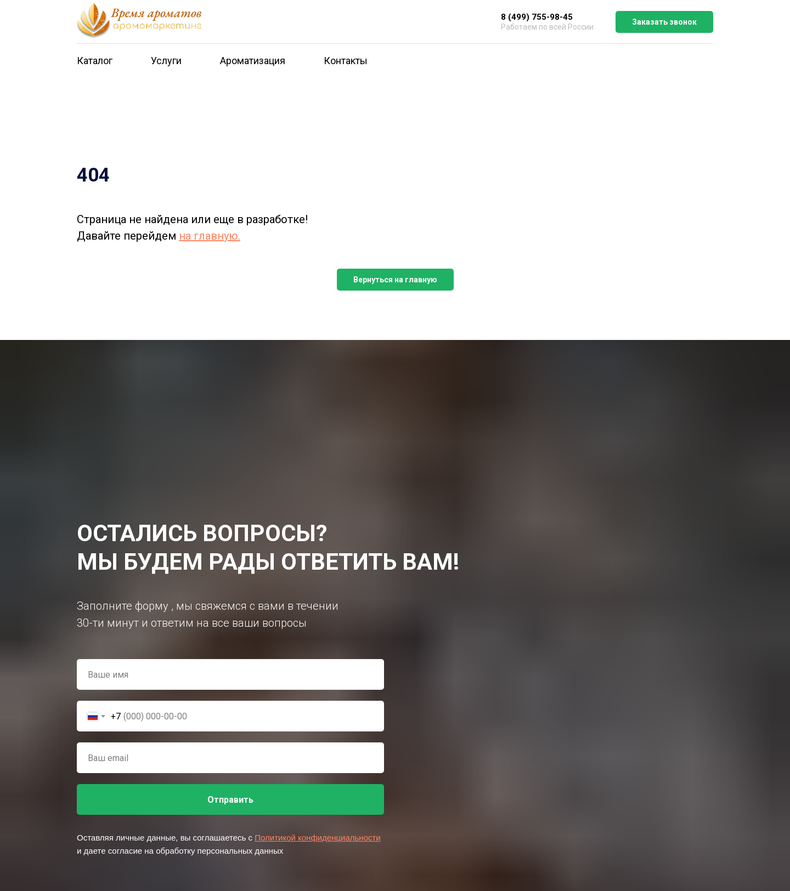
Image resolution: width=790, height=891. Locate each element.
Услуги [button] (166, 60)
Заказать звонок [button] (664, 22)
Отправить (230, 799)
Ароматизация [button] (252, 60)
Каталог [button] (94, 60)
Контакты (346, 60)
